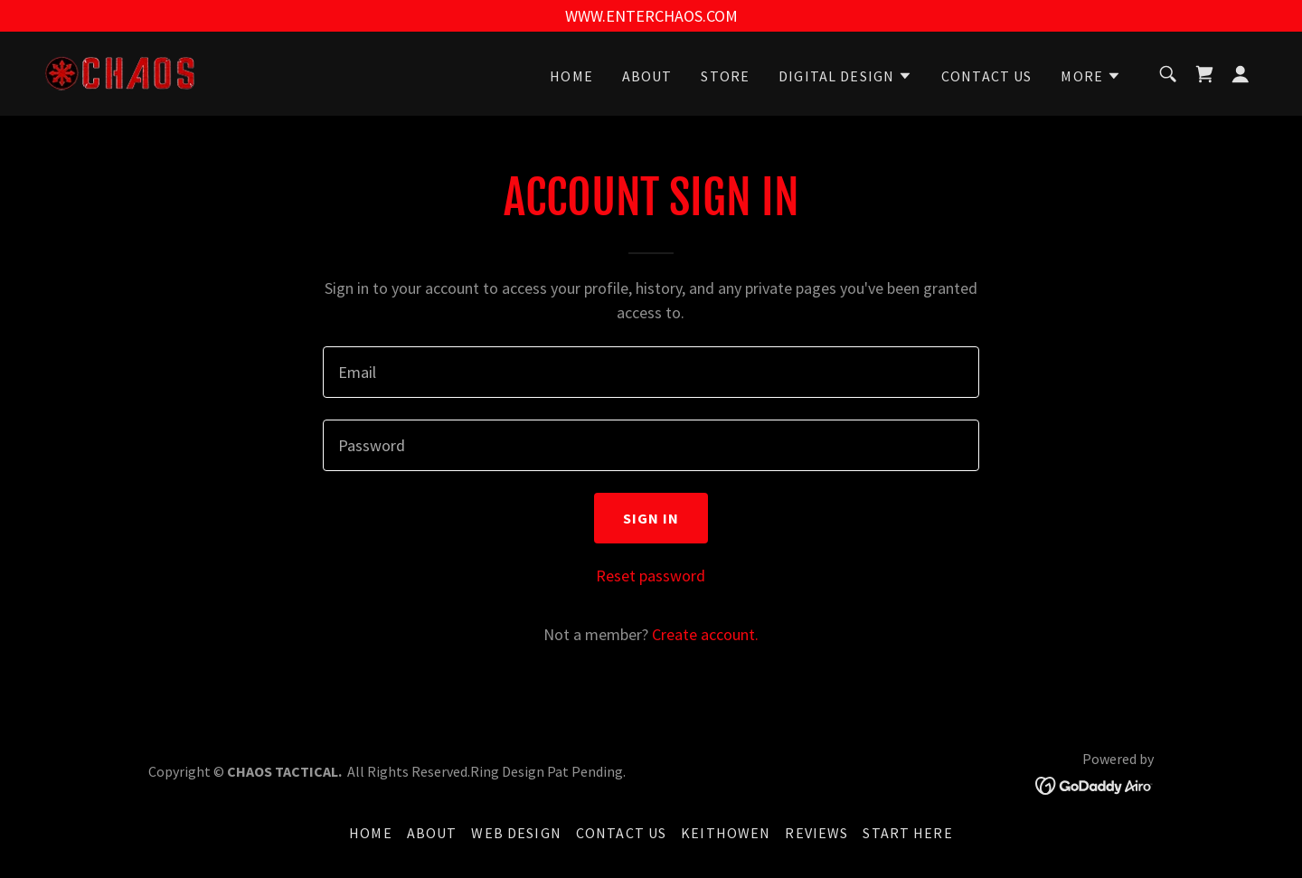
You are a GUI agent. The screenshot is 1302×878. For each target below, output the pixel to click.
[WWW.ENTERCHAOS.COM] (651, 16)
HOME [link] (571, 76)
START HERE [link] (907, 833)
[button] (845, 76)
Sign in (651, 518)
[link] (120, 71)
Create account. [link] (705, 634)
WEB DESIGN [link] (516, 833)
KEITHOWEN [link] (725, 833)
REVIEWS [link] (816, 833)
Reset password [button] (650, 575)
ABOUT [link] (647, 76)
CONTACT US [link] (986, 76)
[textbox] (650, 372)
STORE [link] (725, 76)
